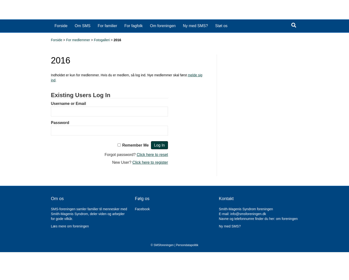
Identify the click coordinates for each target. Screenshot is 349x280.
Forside (61, 54)
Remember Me (135, 173)
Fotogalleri (102, 68)
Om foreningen (163, 54)
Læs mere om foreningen (70, 254)
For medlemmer (78, 68)
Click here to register (150, 190)
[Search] (293, 53)
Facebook (142, 237)
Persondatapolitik (187, 273)
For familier (107, 54)
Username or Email (68, 131)
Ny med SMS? (195, 54)
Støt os (221, 54)
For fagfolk (133, 54)
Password (60, 150)
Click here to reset (152, 182)
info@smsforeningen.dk (248, 242)
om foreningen (287, 247)
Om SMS (82, 54)
